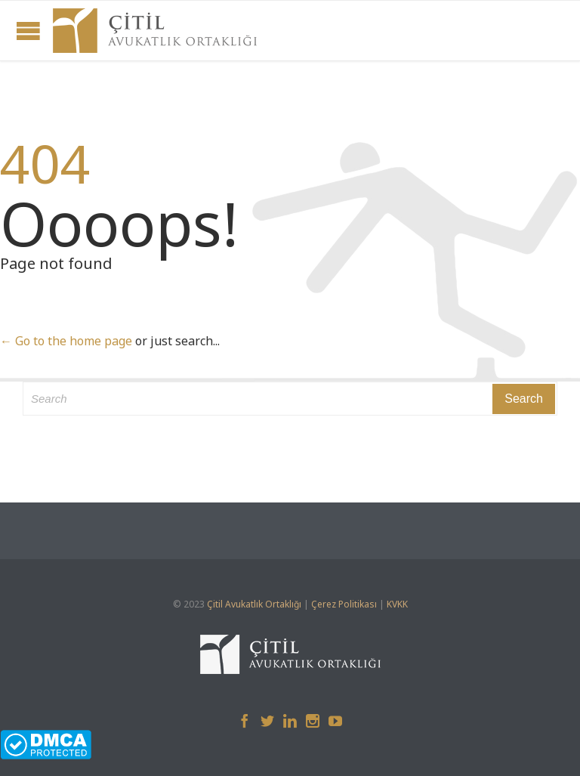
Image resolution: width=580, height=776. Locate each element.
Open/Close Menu (28, 30)
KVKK (397, 604)
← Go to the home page (66, 340)
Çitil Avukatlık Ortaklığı (254, 604)
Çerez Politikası (344, 604)
